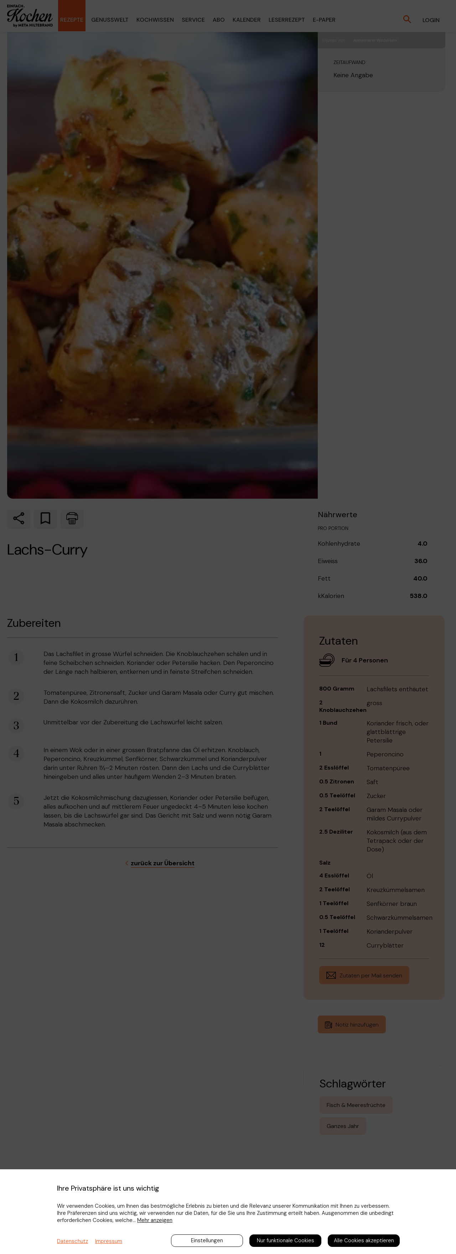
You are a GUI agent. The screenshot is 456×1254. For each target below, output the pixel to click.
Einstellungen (207, 1240)
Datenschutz (72, 1241)
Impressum (108, 1241)
